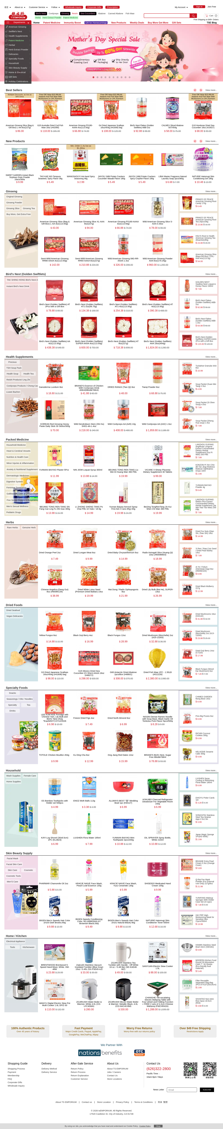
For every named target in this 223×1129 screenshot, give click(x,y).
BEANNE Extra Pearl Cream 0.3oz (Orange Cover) (206, 864)
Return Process (78, 1072)
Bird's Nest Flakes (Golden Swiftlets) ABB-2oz (206, 303)
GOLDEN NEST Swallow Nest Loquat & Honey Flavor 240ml (206, 285)
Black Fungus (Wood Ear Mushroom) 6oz (206, 671)
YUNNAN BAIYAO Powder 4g (206, 487)
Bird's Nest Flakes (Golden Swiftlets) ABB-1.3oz (206, 322)
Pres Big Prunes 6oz (206, 717)
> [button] (201, 90)
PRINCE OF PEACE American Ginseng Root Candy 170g (206, 202)
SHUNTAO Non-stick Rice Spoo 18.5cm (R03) (206, 1002)
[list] (86, 16)
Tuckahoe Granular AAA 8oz (206, 368)
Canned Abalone (115, 13)
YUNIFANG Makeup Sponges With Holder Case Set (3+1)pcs (206, 901)
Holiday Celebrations (18, 81)
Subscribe (207, 1090)
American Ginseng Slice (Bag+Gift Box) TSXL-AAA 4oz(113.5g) (206, 257)
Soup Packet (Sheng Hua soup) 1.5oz (206, 423)
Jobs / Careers (114, 1072)
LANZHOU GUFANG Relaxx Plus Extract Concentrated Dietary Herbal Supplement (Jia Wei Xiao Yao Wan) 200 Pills (206, 506)
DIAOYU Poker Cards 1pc (206, 800)
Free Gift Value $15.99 (48, 95)
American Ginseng (17, 27)
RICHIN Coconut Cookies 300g (206, 735)
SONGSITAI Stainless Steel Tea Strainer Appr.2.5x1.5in (206, 818)
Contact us (87, 1102)
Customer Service (79, 1079)
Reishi (75, 13)
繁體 (165, 1102)
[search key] (167, 15)
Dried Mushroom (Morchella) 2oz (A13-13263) (206, 634)
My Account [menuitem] (180, 7)
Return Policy (77, 1068)
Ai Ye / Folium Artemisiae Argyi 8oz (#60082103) (206, 570)
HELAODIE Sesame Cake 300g (206, 754)
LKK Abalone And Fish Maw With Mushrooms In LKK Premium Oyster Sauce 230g (50, 98)
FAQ (10, 1079)
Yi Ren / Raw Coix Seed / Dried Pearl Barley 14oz (206, 552)
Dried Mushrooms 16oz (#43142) (206, 616)
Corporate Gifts (15, 1082)
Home (36, 22)
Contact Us (112, 1075)
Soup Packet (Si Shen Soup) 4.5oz (206, 405)
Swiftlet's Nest (15, 31)
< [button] (195, 90)
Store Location (104, 1102)
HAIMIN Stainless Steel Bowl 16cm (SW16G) (206, 947)
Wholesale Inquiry (16, 1086)
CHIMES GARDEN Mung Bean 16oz (206, 699)
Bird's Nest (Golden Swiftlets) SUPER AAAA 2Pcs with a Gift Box (206, 340)
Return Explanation (80, 1075)
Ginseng (65, 13)
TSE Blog (212, 22)
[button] (28, 23)
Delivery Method (49, 1068)
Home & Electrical (17, 72)
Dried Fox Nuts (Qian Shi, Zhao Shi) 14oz (206, 533)
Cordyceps (53, 13)
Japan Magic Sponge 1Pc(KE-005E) (206, 837)
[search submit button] (193, 15)
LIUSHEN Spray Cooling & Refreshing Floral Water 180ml (206, 782)
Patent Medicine (70, 17)
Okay (158, 1126)
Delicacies (13, 54)
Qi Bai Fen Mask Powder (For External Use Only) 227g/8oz (206, 883)
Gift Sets (13, 77)
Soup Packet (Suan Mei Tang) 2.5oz (206, 386)
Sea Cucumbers (88, 13)
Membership (13, 1075)
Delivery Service (49, 1072)
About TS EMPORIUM (117, 1068)
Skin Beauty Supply (18, 68)
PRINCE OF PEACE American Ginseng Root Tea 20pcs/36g (206, 221)
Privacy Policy (122, 1102)
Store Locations (114, 1079)
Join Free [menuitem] (211, 7)
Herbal (12, 45)
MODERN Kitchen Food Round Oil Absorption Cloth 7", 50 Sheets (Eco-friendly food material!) (206, 965)
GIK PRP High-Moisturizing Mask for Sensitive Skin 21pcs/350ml (206, 919)
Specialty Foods (16, 58)
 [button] (30, 27)
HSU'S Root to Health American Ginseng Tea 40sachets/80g (206, 239)
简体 (160, 1102)
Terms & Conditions (143, 1102)
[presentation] (111, 53)
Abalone (102, 13)
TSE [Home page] (17, 15)
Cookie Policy (145, 1126)
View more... (211, 90)
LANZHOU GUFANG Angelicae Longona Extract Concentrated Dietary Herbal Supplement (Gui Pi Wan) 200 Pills (206, 451)
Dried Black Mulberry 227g (206, 588)
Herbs (38, 17)
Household (14, 63)
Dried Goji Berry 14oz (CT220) (206, 653)
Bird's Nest (41, 13)
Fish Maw (130, 13)
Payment (12, 1072)
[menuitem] (10, 7)
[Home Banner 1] (111, 53)
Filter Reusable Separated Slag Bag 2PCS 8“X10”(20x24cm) (206, 984)
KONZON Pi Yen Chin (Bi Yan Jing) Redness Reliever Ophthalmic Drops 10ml (206, 469)
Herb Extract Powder (52, 17)
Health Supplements (18, 36)
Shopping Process (16, 1068)
